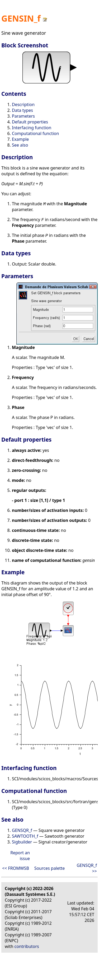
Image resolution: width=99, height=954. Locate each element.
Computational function (35, 133)
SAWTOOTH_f (25, 836)
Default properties (30, 122)
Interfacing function (31, 128)
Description (23, 104)
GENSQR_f (22, 830)
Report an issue (20, 855)
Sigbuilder (22, 842)
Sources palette (49, 868)
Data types (22, 110)
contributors (27, 946)
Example (20, 139)
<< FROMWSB (15, 868)
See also (20, 145)
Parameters (23, 116)
